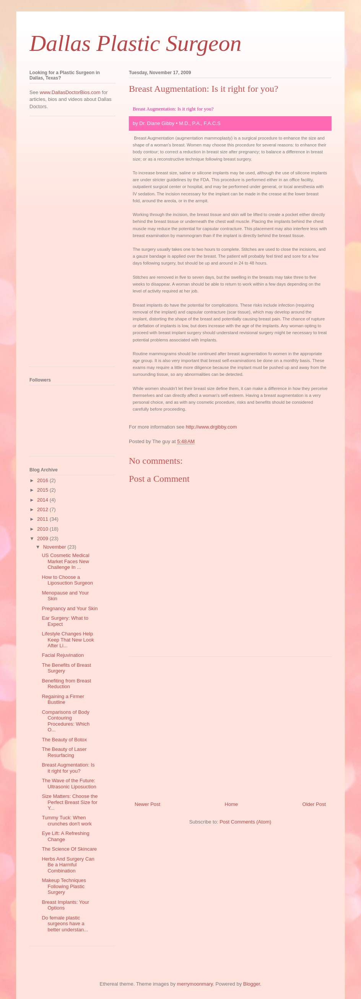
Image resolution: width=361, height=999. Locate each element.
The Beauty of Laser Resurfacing (64, 752)
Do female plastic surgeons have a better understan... (65, 923)
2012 (43, 509)
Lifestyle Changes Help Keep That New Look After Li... (68, 639)
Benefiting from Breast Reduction (66, 684)
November (55, 547)
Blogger (251, 984)
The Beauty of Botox (64, 739)
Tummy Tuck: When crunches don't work (66, 821)
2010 (43, 529)
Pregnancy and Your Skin (70, 608)
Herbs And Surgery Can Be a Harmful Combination (68, 865)
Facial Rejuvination (63, 655)
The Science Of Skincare (69, 849)
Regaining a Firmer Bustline (63, 699)
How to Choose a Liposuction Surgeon (67, 580)
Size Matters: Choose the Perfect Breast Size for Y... (70, 802)
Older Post (314, 804)
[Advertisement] (230, 726)
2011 (43, 519)
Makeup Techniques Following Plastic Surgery (64, 886)
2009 (43, 538)
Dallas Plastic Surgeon (135, 43)
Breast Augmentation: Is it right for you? (68, 768)
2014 (43, 500)
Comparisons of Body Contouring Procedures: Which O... (65, 721)
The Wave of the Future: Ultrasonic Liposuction (69, 783)
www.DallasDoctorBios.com (70, 92)
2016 (43, 480)
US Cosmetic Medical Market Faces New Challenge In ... (65, 561)
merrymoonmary (195, 984)
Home (231, 804)
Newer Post (147, 804)
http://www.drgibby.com (211, 427)
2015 (43, 490)
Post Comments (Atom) (245, 822)
